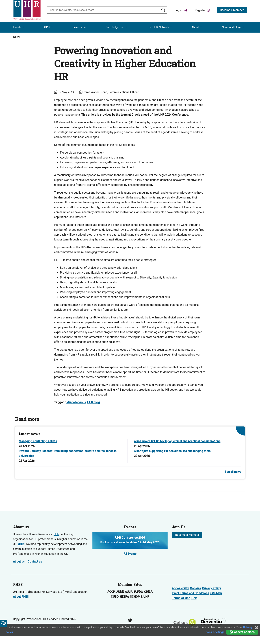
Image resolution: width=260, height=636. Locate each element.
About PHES (21, 596)
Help (194, 598)
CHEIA (148, 591)
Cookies (195, 588)
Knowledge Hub (115, 27)
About (196, 27)
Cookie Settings (215, 632)
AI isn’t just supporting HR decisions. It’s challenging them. (172, 451)
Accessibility (180, 588)
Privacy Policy (211, 588)
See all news (233, 472)
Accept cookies (242, 632)
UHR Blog (93, 402)
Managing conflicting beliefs (38, 441)
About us (19, 561)
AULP (128, 591)
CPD (47, 27)
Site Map (216, 593)
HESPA (124, 596)
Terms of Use (181, 598)
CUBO (115, 596)
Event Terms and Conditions (190, 593)
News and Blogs (232, 27)
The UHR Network (158, 27)
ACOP (111, 591)
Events (17, 27)
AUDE (120, 591)
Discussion (79, 27)
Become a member (232, 10)
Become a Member (187, 534)
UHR (56, 534)
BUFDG (138, 591)
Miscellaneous (76, 402)
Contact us (35, 561)
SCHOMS (136, 596)
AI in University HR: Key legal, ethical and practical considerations (177, 441)
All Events (130, 553)
